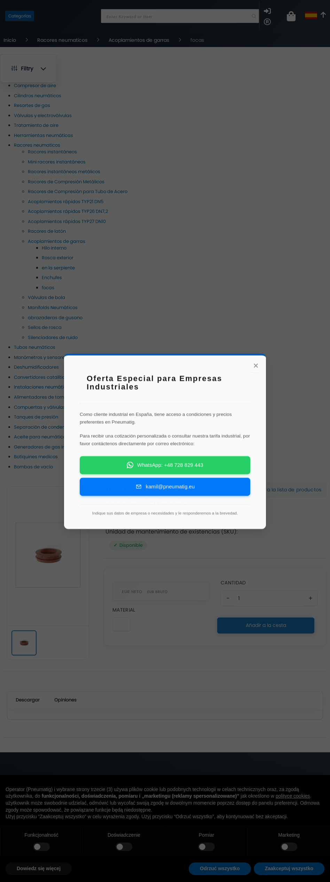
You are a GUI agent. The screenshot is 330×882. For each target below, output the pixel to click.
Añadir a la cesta (266, 625)
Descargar (28, 700)
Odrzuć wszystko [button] (219, 868)
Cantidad (233, 582)
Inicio (10, 40)
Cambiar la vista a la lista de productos (273, 489)
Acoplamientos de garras (140, 40)
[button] (28, 68)
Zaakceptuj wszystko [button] (289, 868)
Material (123, 609)
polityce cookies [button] (293, 796)
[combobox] (180, 16)
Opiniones (65, 700)
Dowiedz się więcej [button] (39, 868)
